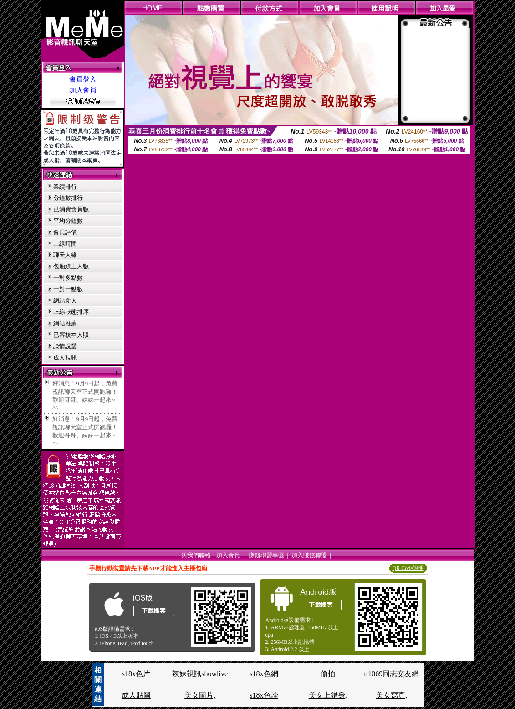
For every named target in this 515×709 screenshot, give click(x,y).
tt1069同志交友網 (391, 674)
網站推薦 (65, 323)
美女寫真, (391, 695)
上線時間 (65, 243)
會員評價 (65, 232)
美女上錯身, (328, 695)
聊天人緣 (65, 255)
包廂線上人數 (71, 266)
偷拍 (328, 674)
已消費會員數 (71, 209)
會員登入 (83, 79)
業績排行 (65, 186)
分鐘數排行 (68, 198)
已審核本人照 (71, 334)
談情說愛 (65, 346)
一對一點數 (68, 289)
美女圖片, (199, 695)
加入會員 (83, 90)
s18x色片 (136, 674)
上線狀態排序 (71, 311)
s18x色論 (264, 695)
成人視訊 (65, 357)
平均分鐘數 (68, 220)
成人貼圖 (136, 695)
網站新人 (65, 300)
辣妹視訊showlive (200, 674)
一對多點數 (68, 277)
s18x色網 (264, 674)
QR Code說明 (408, 568)
